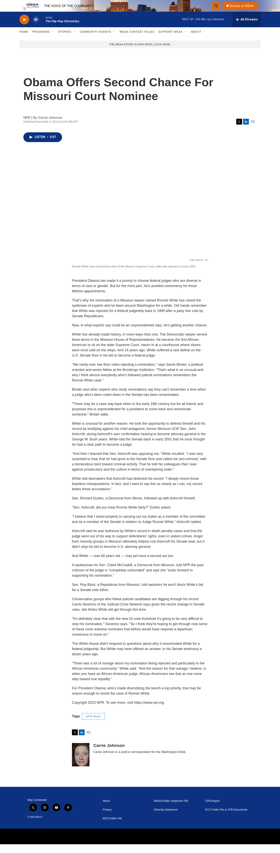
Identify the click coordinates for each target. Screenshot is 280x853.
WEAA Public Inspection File (171, 809)
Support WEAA (170, 40)
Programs (41, 40)
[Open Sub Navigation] (52, 40)
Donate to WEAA (243, 10)
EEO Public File (112, 827)
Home (23, 40)
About (196, 40)
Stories (64, 40)
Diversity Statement (165, 818)
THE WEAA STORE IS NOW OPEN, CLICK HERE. (140, 53)
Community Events (95, 40)
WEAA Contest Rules (137, 40)
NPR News (93, 725)
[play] (24, 28)
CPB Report (212, 809)
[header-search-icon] (216, 10)
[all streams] (247, 28)
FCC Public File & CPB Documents (226, 818)
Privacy (107, 818)
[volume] (36, 28)
